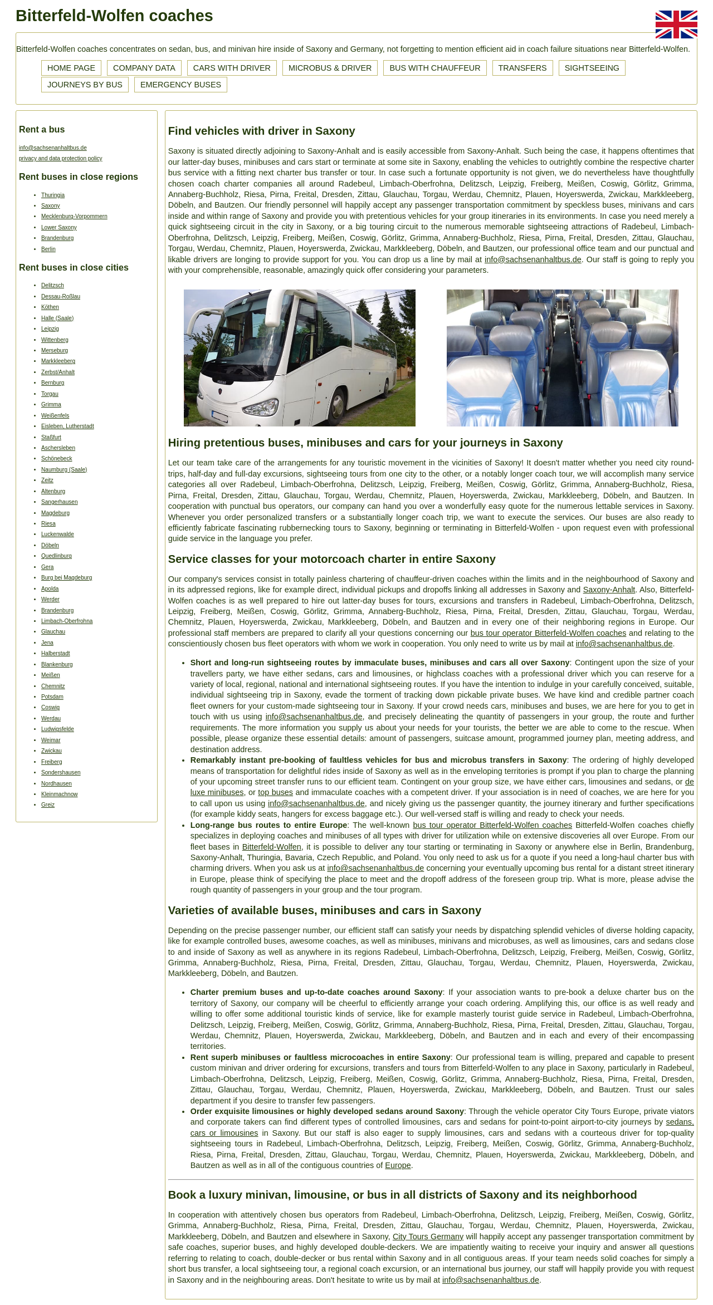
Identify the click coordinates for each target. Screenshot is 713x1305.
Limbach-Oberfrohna (66, 621)
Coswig (50, 707)
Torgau (49, 394)
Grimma (51, 404)
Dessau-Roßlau (60, 296)
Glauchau (53, 632)
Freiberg (51, 762)
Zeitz (47, 480)
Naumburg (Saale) (64, 470)
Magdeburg (55, 513)
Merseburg (54, 350)
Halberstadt (55, 653)
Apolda (49, 589)
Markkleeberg (58, 361)
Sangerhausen (59, 502)
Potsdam (52, 697)
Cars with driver (232, 67)
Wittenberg (55, 340)
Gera (47, 567)
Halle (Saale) (57, 318)
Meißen (50, 675)
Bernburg (52, 383)
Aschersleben (58, 448)
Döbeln (50, 545)
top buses (275, 792)
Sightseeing (592, 67)
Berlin (48, 249)
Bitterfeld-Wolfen (271, 846)
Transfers (523, 67)
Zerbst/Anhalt (58, 372)
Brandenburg (57, 238)
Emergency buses (180, 84)
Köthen (50, 307)
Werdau (51, 718)
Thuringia (53, 195)
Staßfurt (51, 437)
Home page (71, 67)
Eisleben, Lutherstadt (67, 426)
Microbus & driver (330, 67)
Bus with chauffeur (434, 67)
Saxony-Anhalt (609, 589)
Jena (47, 643)
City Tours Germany (428, 1236)
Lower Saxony (59, 227)
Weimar (51, 740)
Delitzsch (52, 285)
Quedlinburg (56, 556)
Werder (50, 599)
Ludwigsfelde (57, 729)
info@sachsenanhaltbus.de (53, 148)
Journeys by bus (85, 84)
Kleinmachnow (59, 794)
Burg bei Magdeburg (66, 578)
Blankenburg (57, 664)
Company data (144, 67)
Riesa (48, 524)
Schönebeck (56, 458)
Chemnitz (53, 686)
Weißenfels (55, 416)
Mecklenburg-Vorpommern (74, 216)
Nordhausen (56, 784)
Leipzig (50, 329)
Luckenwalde (57, 534)
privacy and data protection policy (60, 158)
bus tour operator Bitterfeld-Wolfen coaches (549, 633)
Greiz (48, 805)
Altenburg (53, 491)
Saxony (50, 206)
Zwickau (51, 751)
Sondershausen (61, 772)
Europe (398, 1165)
